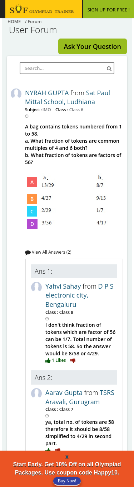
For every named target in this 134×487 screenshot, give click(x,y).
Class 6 (75, 109)
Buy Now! (67, 480)
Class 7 (65, 409)
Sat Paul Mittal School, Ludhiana (67, 97)
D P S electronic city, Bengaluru (79, 295)
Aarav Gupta (64, 392)
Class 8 (65, 312)
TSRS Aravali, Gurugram (79, 397)
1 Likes (56, 360)
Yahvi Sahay (64, 286)
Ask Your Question (92, 46)
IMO (47, 109)
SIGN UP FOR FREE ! (109, 9)
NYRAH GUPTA (47, 92)
